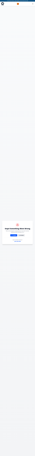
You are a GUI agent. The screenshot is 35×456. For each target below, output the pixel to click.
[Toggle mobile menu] (33, 4)
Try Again (13, 235)
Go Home (21, 235)
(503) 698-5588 (17, 241)
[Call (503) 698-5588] (18, 4)
